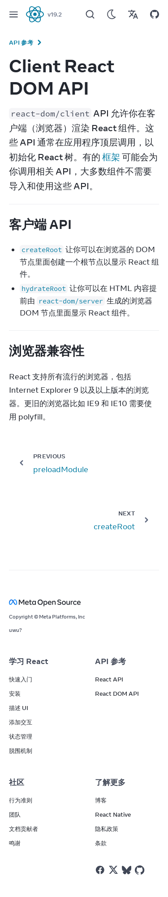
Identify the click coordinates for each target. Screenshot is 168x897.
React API (109, 679)
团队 (15, 814)
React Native (113, 814)
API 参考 (21, 42)
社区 (16, 782)
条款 (101, 843)
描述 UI (18, 707)
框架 (111, 156)
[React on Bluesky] (126, 870)
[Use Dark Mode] (111, 14)
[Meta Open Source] (84, 602)
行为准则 (20, 800)
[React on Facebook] (100, 870)
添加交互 (20, 722)
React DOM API (117, 693)
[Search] (90, 14)
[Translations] (133, 14)
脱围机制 (20, 750)
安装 (15, 693)
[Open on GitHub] (154, 14)
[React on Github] (140, 870)
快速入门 (20, 679)
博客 (101, 800)
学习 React (28, 661)
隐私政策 (106, 828)
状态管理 (20, 736)
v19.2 (54, 14)
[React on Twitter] (113, 870)
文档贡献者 (23, 828)
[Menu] (13, 14)
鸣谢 (15, 843)
